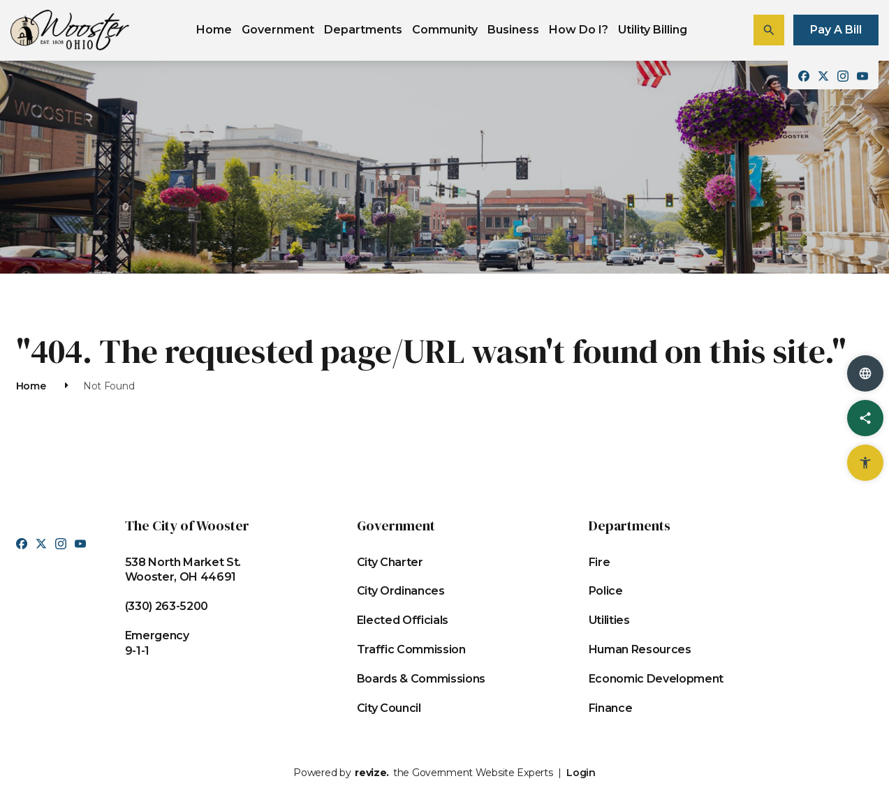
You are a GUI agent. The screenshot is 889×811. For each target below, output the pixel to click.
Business (513, 29)
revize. (372, 772)
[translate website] (865, 373)
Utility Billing (652, 29)
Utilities (609, 620)
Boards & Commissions (421, 678)
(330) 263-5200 (167, 606)
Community (445, 29)
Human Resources (640, 649)
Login (581, 772)
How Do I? (578, 29)
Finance (611, 708)
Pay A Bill (836, 29)
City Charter (390, 562)
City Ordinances (401, 590)
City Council (389, 708)
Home (214, 29)
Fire (599, 562)
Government (278, 29)
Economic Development (656, 678)
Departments (363, 29)
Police (606, 590)
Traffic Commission (411, 649)
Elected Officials (403, 620)
